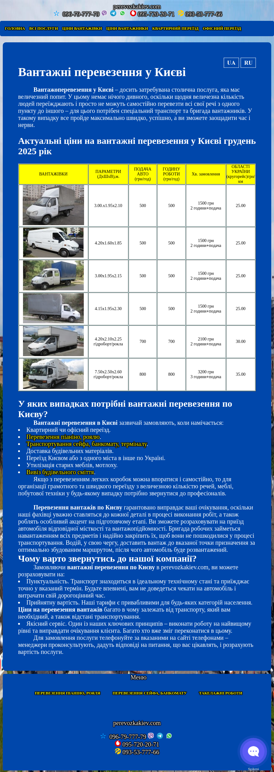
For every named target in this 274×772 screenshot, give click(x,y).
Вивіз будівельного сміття (60, 472)
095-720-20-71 (152, 13)
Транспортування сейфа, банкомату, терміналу (86, 443)
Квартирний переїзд (175, 28)
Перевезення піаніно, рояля (67, 693)
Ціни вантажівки (82, 28)
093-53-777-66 (200, 13)
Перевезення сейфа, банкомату (150, 693)
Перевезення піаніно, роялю (63, 436)
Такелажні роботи (220, 693)
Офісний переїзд (222, 28)
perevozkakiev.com (137, 723)
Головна (15, 28)
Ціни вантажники (127, 28)
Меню (138, 677)
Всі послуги (43, 28)
